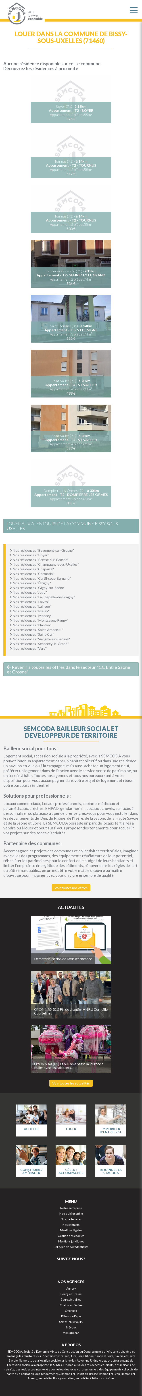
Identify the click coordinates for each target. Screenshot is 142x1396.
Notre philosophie (71, 1213)
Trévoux (71, 1327)
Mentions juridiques (71, 1241)
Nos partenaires (71, 1219)
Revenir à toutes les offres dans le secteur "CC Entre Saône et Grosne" (68, 669)
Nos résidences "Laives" (29, 601)
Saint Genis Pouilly (71, 1322)
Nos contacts (71, 1224)
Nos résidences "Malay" (30, 611)
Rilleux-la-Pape (71, 1316)
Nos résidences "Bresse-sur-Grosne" (39, 559)
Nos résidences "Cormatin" (32, 573)
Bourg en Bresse (71, 1294)
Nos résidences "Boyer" (29, 555)
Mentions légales (71, 1230)
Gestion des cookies (71, 1236)
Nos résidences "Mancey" (31, 615)
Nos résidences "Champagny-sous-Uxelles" (44, 564)
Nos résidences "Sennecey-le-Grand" (39, 643)
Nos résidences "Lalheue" (30, 606)
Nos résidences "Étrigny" (30, 583)
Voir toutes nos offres (71, 888)
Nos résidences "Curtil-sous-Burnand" (40, 578)
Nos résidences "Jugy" (28, 592)
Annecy (71, 1288)
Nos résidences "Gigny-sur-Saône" (37, 587)
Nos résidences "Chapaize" (32, 569)
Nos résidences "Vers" (28, 648)
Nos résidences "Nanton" (30, 625)
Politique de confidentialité (71, 1247)
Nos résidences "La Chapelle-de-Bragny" (42, 597)
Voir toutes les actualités (71, 1083)
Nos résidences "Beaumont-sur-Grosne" (42, 550)
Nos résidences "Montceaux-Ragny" (39, 620)
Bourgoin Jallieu (71, 1299)
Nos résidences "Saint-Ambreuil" (36, 629)
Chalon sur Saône (71, 1305)
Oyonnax (71, 1310)
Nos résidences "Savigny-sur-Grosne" (40, 639)
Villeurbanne (71, 1333)
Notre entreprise (71, 1208)
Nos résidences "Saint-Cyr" (32, 634)
